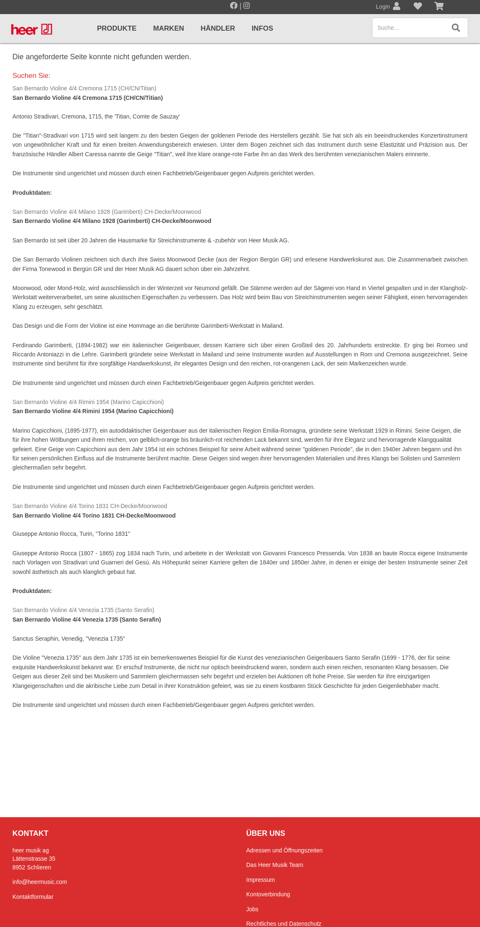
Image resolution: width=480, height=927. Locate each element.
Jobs (252, 909)
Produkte (116, 28)
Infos (262, 28)
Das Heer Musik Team (274, 865)
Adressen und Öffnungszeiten (284, 850)
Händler (218, 28)
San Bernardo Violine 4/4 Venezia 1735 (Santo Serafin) (83, 610)
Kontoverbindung (268, 894)
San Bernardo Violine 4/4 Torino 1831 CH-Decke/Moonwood (89, 506)
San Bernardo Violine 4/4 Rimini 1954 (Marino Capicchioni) (88, 402)
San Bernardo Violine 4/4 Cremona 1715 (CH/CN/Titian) (84, 88)
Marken (168, 28)
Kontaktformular (32, 896)
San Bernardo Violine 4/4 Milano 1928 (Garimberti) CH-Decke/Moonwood (106, 211)
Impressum (260, 879)
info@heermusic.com (39, 882)
